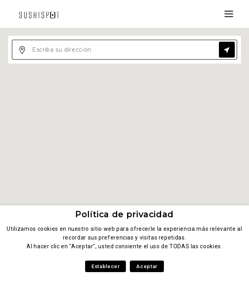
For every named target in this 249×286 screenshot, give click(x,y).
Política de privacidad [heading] (124, 214)
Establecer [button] (105, 266)
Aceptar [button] (146, 266)
